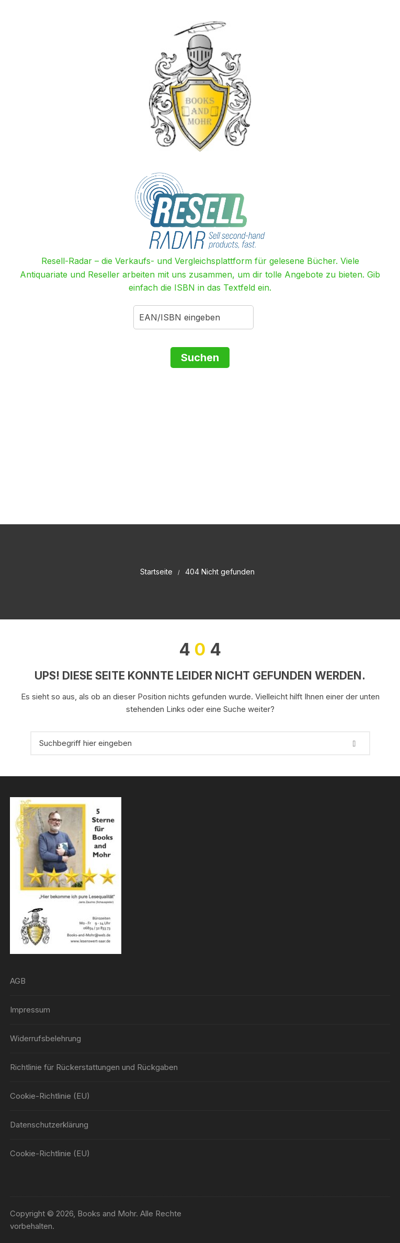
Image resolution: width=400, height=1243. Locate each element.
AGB (18, 981)
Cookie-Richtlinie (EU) (50, 1096)
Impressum (30, 1010)
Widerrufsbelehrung (45, 1038)
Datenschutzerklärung (49, 1125)
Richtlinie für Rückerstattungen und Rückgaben (94, 1067)
